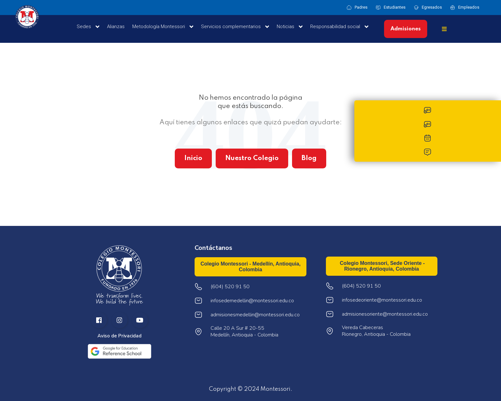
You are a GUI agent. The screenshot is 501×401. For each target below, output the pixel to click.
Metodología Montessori (162, 27)
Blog (309, 158)
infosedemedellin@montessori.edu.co (252, 300)
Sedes (88, 27)
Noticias (290, 27)
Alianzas (116, 26)
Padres (361, 7)
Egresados (432, 7)
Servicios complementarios (235, 27)
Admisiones (405, 29)
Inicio (193, 158)
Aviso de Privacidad (119, 336)
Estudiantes (394, 7)
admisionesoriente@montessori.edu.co (385, 314)
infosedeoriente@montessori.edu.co (382, 300)
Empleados (468, 7)
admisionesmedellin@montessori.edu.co (255, 315)
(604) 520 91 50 (361, 286)
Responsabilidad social (339, 27)
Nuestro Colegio (252, 158)
